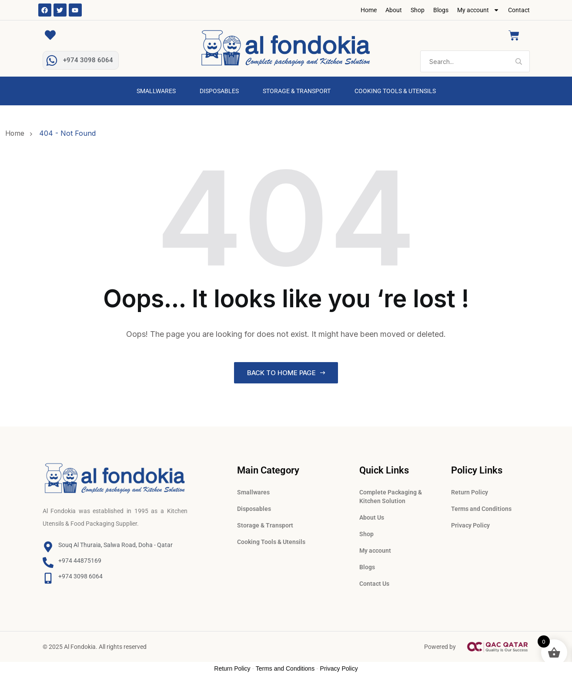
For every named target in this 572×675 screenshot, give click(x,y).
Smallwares (156, 90)
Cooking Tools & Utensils (395, 90)
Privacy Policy (470, 525)
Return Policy (469, 492)
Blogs (440, 10)
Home (369, 10)
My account (478, 10)
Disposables (219, 90)
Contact (519, 10)
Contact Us (374, 583)
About (393, 10)
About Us (371, 517)
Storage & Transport (297, 90)
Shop (418, 10)
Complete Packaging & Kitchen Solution (390, 496)
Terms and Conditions (481, 508)
